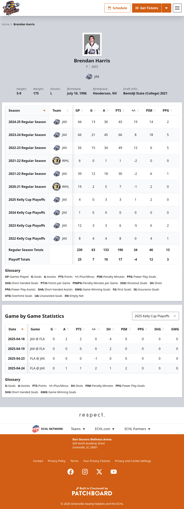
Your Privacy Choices (96, 461)
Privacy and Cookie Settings (133, 461)
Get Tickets (146, 8)
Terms (74, 461)
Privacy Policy (57, 461)
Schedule (117, 8)
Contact (38, 461)
